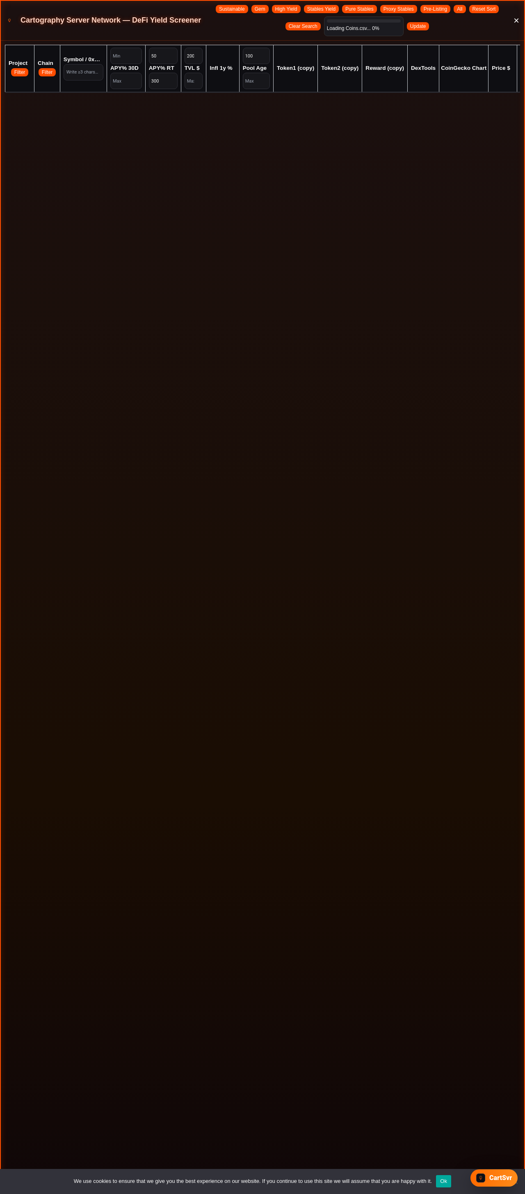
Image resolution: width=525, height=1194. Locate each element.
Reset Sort (484, 9)
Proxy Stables (398, 9)
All (459, 9)
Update (418, 26)
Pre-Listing (435, 9)
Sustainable (232, 9)
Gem (260, 9)
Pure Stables (359, 9)
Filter (19, 72)
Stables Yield (321, 9)
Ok (443, 1181)
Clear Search (303, 26)
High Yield (286, 9)
